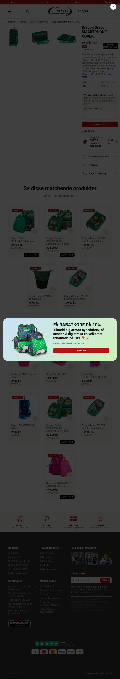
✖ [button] (113, 6)
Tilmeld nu (81, 350)
